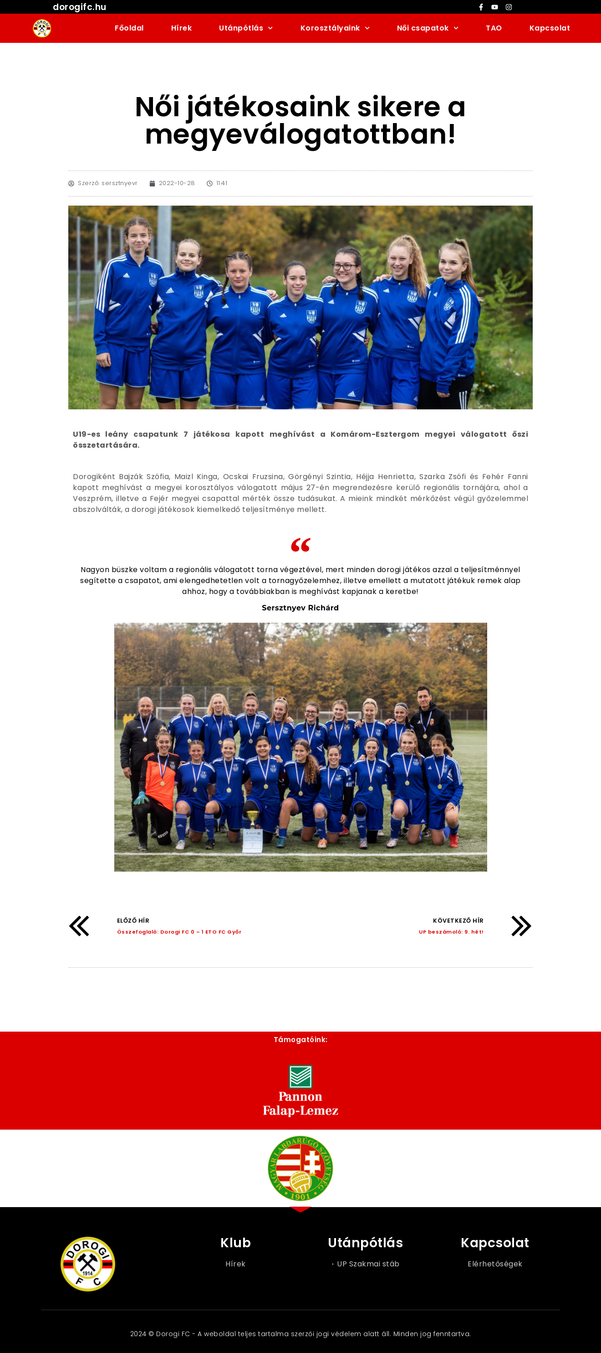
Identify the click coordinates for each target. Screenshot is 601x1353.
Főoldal (129, 28)
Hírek (181, 28)
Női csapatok (427, 28)
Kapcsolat (550, 28)
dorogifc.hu (80, 7)
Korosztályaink (335, 28)
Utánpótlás (246, 28)
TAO (494, 28)
